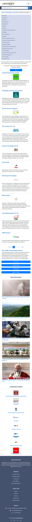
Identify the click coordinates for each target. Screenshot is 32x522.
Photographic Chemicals (7, 48)
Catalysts (4, 26)
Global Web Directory (16, 476)
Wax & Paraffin (5, 56)
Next (23, 247)
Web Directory (9, 12)
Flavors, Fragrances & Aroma (8, 38)
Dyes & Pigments (5, 34)
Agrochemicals (5, 21)
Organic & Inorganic (6, 44)
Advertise (16, 493)
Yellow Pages (16, 478)
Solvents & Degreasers (7, 54)
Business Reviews (16, 500)
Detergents (4, 32)
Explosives (4, 36)
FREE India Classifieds (16, 483)
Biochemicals (5, 24)
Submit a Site (16, 498)
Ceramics (4, 28)
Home (3, 12)
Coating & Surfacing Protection (8, 30)
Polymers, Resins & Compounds (9, 52)
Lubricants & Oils (5, 42)
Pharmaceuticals (5, 59)
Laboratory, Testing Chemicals (8, 40)
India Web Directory (16, 474)
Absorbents (4, 17)
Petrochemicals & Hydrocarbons (9, 46)
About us (16, 491)
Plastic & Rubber (5, 50)
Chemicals (15, 12)
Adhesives (4, 19)
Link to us (16, 495)
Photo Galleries (16, 481)
